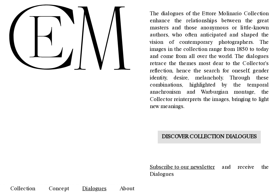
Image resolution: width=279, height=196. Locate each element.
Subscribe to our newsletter (182, 167)
